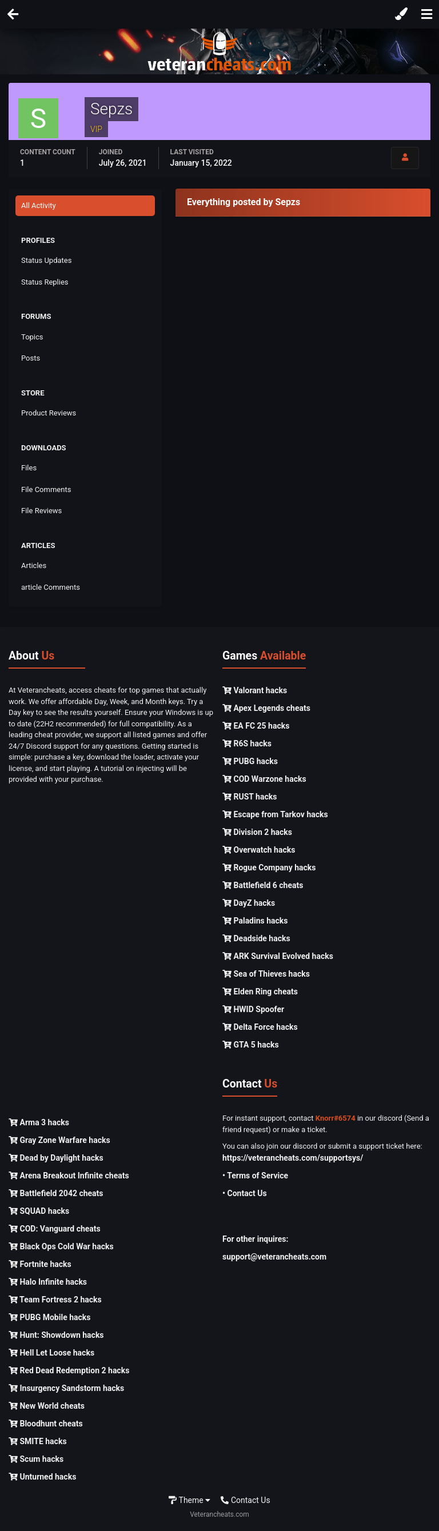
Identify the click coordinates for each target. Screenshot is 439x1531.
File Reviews (41, 510)
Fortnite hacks (40, 1264)
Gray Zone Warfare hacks (59, 1140)
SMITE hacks (38, 1441)
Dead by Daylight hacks (56, 1157)
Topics (32, 337)
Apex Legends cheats (266, 708)
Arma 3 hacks (39, 1122)
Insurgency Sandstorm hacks (66, 1388)
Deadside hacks (256, 938)
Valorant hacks (254, 690)
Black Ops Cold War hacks (61, 1246)
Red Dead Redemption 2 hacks (69, 1370)
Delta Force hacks (260, 1027)
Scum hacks (36, 1459)
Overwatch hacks (258, 849)
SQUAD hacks (39, 1211)
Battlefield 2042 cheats (56, 1193)
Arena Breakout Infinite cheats (69, 1175)
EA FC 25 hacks (255, 725)
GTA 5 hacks (250, 1044)
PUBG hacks (250, 761)
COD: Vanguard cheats (55, 1228)
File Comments (46, 489)
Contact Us (245, 1500)
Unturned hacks (42, 1476)
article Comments (50, 587)
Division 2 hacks (257, 832)
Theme (189, 1500)
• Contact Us (244, 1193)
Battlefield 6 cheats (262, 885)
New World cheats (47, 1405)
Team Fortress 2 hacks (55, 1299)
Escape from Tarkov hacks (275, 814)
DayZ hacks (248, 903)
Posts (30, 358)
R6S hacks (247, 743)
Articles (33, 565)
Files (29, 467)
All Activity (38, 205)
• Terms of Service (255, 1175)
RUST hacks (249, 796)
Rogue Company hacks (269, 867)
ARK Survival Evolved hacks (277, 956)
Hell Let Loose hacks (51, 1352)
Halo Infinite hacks (48, 1281)
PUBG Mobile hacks (49, 1317)
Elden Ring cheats (260, 991)
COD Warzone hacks (264, 779)
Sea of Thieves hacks (266, 973)
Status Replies (45, 282)
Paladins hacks (255, 920)
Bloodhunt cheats (46, 1423)
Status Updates (46, 260)
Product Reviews (48, 413)
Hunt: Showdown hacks (56, 1335)
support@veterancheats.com (274, 1256)
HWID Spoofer (253, 1009)
